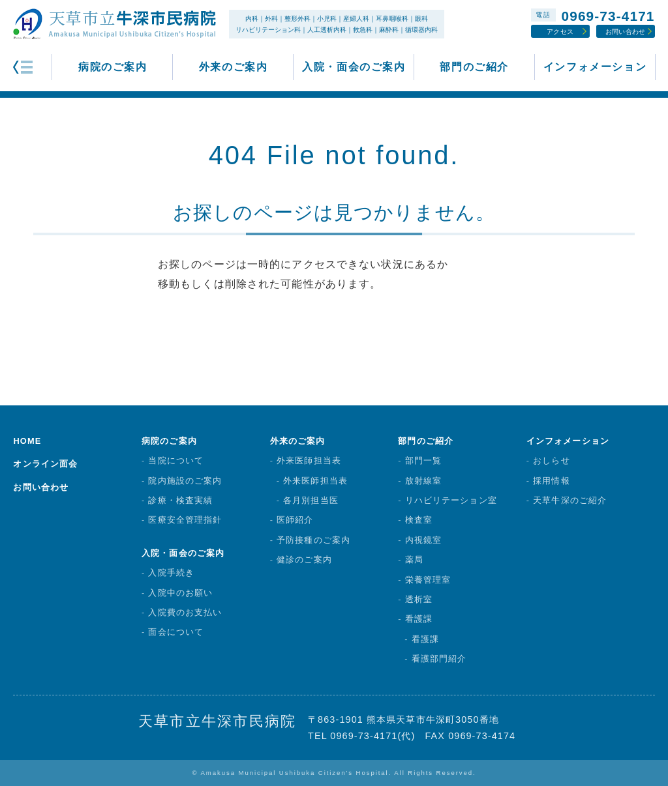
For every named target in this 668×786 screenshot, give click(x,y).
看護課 (419, 619)
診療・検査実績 (180, 500)
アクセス (560, 31)
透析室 (419, 599)
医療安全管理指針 (185, 520)
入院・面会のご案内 (353, 66)
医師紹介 (295, 520)
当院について (176, 460)
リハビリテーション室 (451, 500)
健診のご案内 (304, 559)
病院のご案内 (112, 66)
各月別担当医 (311, 500)
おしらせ (551, 460)
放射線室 (423, 481)
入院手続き (171, 572)
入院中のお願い (180, 593)
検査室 (419, 520)
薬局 (414, 559)
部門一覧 (423, 460)
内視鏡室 (423, 540)
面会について (176, 632)
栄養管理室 (428, 580)
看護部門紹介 (439, 658)
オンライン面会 (45, 464)
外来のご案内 (233, 66)
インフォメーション (594, 66)
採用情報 (551, 481)
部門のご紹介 (474, 66)
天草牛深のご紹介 (570, 500)
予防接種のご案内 (313, 540)
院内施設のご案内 (185, 481)
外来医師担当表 (309, 460)
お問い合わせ (625, 31)
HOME (27, 441)
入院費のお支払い (185, 612)
